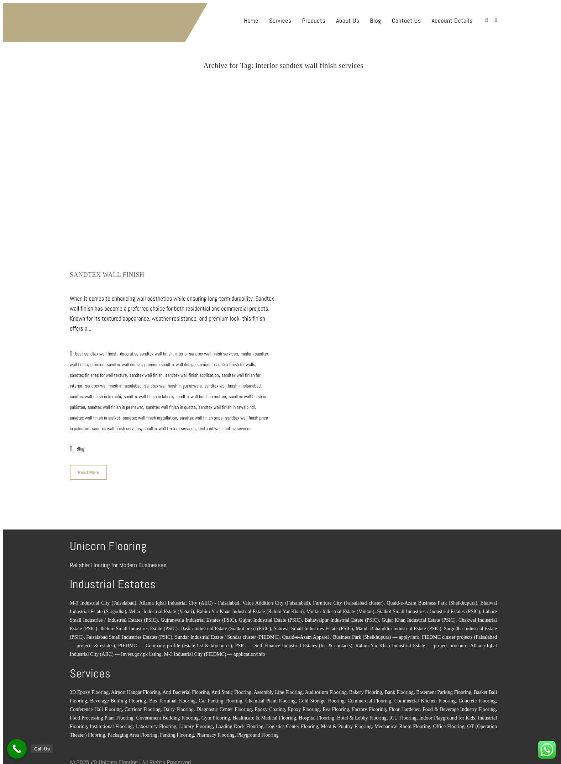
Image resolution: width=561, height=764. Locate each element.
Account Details (452, 20)
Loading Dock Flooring (239, 723)
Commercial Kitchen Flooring (425, 697)
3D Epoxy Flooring (89, 689)
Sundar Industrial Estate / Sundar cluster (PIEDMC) (227, 634)
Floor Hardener (404, 706)
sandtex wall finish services (116, 425)
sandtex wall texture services (169, 425)
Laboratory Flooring (155, 723)
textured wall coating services (224, 425)
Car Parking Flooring (220, 697)
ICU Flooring (402, 714)
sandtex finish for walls (234, 361)
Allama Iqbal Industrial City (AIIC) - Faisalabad (189, 599)
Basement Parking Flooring (443, 689)
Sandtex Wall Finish (107, 271)
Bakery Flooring (365, 689)
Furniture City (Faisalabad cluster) (348, 599)
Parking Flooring (177, 731)
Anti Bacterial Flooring (185, 689)
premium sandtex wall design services (177, 361)
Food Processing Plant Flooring (101, 714)
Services (280, 20)
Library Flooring (196, 723)
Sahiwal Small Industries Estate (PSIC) (313, 625)
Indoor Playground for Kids (447, 714)
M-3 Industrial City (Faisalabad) (103, 599)
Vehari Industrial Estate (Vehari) (161, 608)
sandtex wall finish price (201, 415)
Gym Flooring (215, 714)
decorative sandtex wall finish (146, 351)
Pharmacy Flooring (215, 731)
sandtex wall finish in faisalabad (113, 383)
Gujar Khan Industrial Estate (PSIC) (419, 617)
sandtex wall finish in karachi (95, 393)
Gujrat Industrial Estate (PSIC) (270, 617)
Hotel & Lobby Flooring (362, 714)
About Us (347, 20)
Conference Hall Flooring (96, 706)
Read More (88, 469)
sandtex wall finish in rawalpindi (226, 404)
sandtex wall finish (146, 372)
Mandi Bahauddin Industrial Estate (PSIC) (398, 625)
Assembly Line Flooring (278, 689)
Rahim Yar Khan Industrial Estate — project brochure (411, 642)
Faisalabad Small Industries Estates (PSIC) (129, 634)
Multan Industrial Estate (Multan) (340, 608)
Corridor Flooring (143, 706)
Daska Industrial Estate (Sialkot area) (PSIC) (225, 625)
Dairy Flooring (178, 706)
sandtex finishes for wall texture (98, 372)
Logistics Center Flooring (292, 723)
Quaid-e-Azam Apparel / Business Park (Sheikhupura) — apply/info (350, 634)
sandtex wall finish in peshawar (115, 404)
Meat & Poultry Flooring (346, 723)
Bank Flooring (399, 689)
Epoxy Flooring (304, 706)
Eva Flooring (336, 706)
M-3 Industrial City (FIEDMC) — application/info (214, 651)
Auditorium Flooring (326, 689)
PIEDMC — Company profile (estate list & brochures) (175, 642)
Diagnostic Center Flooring (224, 706)
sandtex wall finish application (192, 372)
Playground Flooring (257, 731)
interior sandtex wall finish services (291, 72)
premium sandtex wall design (116, 361)
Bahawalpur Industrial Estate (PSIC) (342, 617)
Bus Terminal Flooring (172, 697)
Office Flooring (448, 723)
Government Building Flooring (167, 714)
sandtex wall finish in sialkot (95, 415)
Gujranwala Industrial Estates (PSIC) (198, 617)
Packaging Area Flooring (132, 731)
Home (251, 20)
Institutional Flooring (111, 723)
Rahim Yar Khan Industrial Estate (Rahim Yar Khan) (250, 608)
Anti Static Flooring (231, 689)
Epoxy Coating (270, 706)
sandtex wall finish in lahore (148, 393)
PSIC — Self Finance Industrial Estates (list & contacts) (293, 642)
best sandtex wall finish (96, 351)
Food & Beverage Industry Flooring (459, 706)
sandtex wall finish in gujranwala (172, 383)
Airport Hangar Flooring (135, 689)
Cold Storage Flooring (322, 697)
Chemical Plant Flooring (270, 697)
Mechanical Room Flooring (402, 723)
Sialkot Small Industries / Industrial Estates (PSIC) (428, 608)
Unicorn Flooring (118, 759)
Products (314, 20)
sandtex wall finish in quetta (171, 404)
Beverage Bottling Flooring (118, 697)
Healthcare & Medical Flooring (264, 714)
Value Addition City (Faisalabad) (276, 599)
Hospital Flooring (316, 714)
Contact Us (406, 20)
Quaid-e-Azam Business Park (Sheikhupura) (432, 599)
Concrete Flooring (477, 697)
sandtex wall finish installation (150, 415)
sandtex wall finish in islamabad (232, 383)
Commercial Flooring (369, 697)
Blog (375, 20)
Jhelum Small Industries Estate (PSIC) (139, 625)
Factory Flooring (369, 706)
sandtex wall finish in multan (200, 393)
